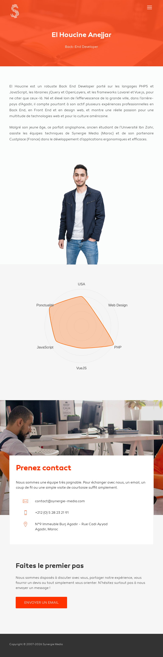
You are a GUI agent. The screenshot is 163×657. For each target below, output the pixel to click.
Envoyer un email (41, 602)
